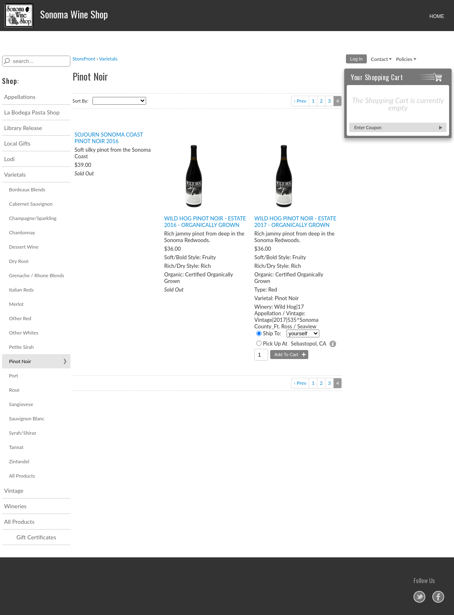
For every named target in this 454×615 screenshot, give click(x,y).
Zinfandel (19, 461)
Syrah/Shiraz (22, 433)
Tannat (16, 447)
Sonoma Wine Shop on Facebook (438, 597)
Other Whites (23, 333)
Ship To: (272, 333)
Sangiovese (21, 404)
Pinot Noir (20, 361)
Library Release (23, 127)
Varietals (15, 174)
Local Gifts (17, 143)
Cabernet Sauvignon (30, 204)
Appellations (19, 96)
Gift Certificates (36, 537)
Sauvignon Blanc (27, 418)
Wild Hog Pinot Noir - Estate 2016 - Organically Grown (205, 221)
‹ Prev (300, 101)
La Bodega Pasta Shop (32, 112)
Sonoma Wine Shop (56, 15)
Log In (356, 58)
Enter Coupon (368, 127)
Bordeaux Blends (27, 189)
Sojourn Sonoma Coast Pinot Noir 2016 (109, 137)
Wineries (15, 506)
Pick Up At (275, 343)
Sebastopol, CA (308, 343)
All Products (22, 476)
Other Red (20, 318)
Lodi (9, 158)
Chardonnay (22, 232)
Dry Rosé (19, 261)
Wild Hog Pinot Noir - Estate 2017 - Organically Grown (295, 221)
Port (13, 376)
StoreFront (83, 59)
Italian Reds (21, 290)
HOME (436, 16)
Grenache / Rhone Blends (36, 275)
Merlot (16, 304)
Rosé (14, 390)
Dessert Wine (23, 247)
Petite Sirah (21, 347)
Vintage (13, 490)
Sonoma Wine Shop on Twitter (419, 597)
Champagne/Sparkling (32, 218)
